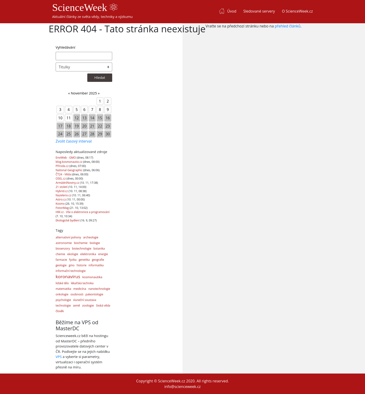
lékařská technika (82, 283)
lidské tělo (62, 283)
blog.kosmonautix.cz (69, 162)
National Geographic (69, 170)
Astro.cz (61, 199)
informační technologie (71, 271)
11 (69, 117)
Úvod (231, 11)
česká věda (103, 305)
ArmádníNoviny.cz (68, 183)
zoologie (88, 305)
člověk (60, 311)
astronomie (64, 243)
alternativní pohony (68, 237)
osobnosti (77, 294)
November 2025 (84, 93)
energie (103, 254)
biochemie (81, 243)
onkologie (62, 294)
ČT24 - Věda (64, 174)
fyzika (73, 260)
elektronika (88, 254)
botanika (99, 248)
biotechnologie (81, 248)
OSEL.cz (61, 178)
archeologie (90, 237)
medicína (79, 289)
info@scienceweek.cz (182, 386)
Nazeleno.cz (64, 195)
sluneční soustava (84, 300)
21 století (62, 187)
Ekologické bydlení (68, 220)
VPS (59, 356)
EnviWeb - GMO (66, 158)
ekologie (72, 254)
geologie (61, 265)
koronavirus (68, 277)
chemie (60, 254)
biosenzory (63, 248)
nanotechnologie (99, 289)
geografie (98, 260)
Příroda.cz (62, 166)
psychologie (63, 300)
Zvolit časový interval (74, 141)
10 (60, 117)
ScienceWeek (84, 7)
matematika (63, 289)
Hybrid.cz (62, 191)
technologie (63, 305)
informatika (96, 265)
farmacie (61, 260)
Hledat (99, 77)
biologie (95, 243)
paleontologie (94, 294)
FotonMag (62, 208)
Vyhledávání (65, 47)
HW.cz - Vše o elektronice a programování (83, 212)
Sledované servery (259, 11)
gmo (71, 265)
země (76, 305)
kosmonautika (92, 277)
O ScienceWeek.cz (297, 11)
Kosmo (60, 204)
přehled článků (288, 26)
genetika (84, 260)
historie (81, 265)
